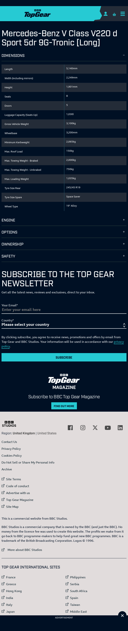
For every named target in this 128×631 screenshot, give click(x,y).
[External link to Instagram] (83, 428)
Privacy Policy (11, 449)
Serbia (74, 584)
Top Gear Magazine (19, 500)
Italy (9, 605)
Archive (7, 469)
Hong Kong (14, 591)
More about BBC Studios (22, 549)
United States (46, 433)
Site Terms (13, 479)
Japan (10, 611)
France (11, 577)
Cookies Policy (12, 455)
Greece (11, 584)
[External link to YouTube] (108, 428)
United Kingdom (24, 433)
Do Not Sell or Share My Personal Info (28, 462)
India (9, 598)
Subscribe (64, 357)
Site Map (12, 507)
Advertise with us (18, 493)
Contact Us (9, 442)
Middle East (78, 611)
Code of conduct (17, 486)
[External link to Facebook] (70, 428)
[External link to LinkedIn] (120, 428)
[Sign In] (105, 14)
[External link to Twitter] (95, 428)
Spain (74, 598)
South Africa (78, 591)
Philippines (77, 577)
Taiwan (75, 605)
